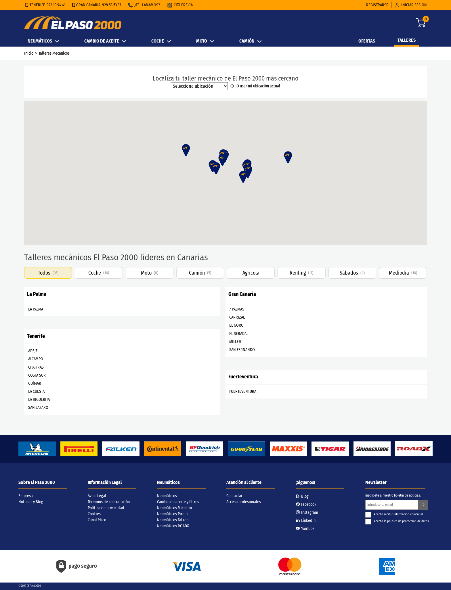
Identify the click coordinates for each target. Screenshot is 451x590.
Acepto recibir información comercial (394, 514)
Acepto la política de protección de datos (397, 521)
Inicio (28, 53)
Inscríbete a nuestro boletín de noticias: (393, 495)
